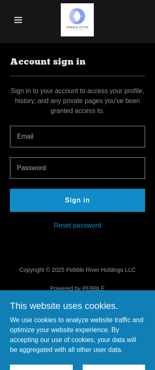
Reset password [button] (77, 225)
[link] (77, 19)
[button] (20, 20)
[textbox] (77, 136)
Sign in (77, 200)
